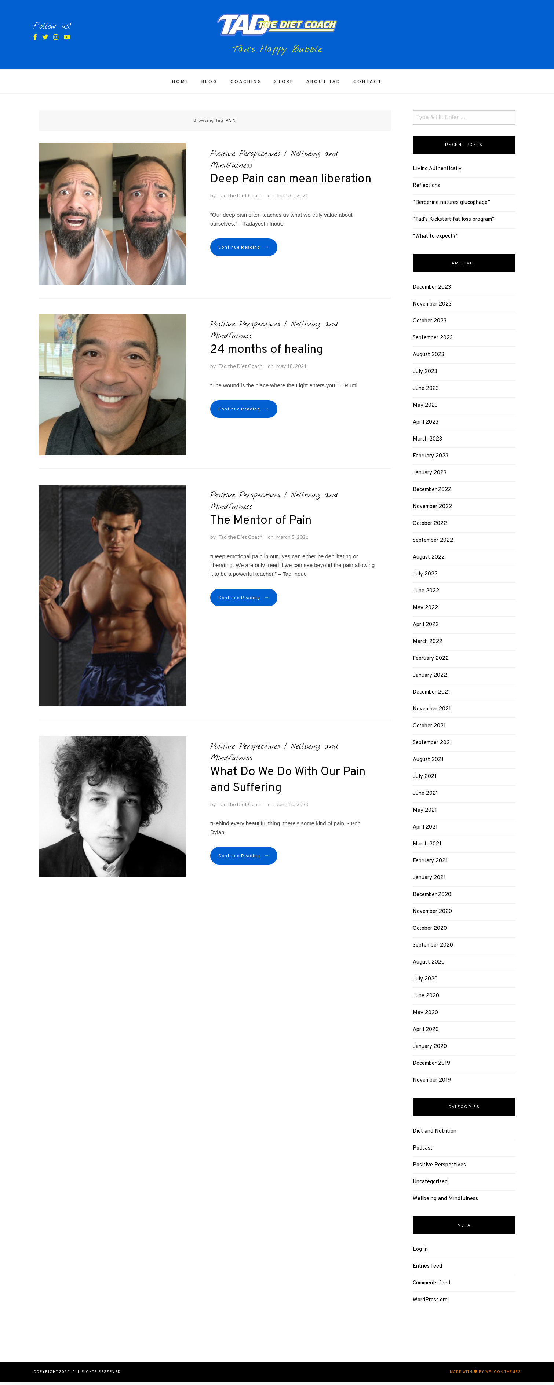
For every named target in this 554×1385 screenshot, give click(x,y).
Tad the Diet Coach (240, 198)
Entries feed (427, 1269)
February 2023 (430, 459)
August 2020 (429, 965)
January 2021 (429, 881)
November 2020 (432, 914)
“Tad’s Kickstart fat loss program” (454, 222)
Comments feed (431, 1286)
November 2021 (432, 712)
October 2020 (430, 931)
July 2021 (425, 779)
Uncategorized (430, 1185)
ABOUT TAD (323, 84)
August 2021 (428, 763)
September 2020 (433, 948)
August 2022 (429, 560)
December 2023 (432, 290)
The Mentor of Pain (260, 524)
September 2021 (432, 746)
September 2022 (433, 543)
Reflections (426, 189)
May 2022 (425, 611)
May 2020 (425, 1016)
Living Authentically (437, 172)
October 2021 (429, 729)
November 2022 (432, 510)
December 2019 (431, 1066)
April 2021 (425, 830)
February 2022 (431, 661)
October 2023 (430, 324)
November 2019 (432, 1083)
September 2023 (433, 341)
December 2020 (432, 898)
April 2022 (426, 628)
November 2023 (432, 307)
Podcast (423, 1151)
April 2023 (425, 425)
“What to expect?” (435, 239)
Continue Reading (243, 250)
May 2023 (425, 408)
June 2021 (425, 796)
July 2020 (425, 982)
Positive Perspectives (245, 157)
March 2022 (427, 645)
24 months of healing (266, 353)
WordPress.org (430, 1303)
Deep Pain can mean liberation (290, 182)
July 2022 (425, 577)
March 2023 (427, 442)
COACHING (246, 84)
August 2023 (428, 358)
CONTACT (367, 84)
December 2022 (432, 493)
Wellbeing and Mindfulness (445, 1202)
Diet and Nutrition (434, 1134)
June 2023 (426, 391)
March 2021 (427, 847)
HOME (180, 84)
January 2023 (430, 476)
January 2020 (430, 1049)
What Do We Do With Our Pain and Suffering (287, 783)
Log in (420, 1252)
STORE (284, 84)
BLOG (209, 84)
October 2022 (430, 526)
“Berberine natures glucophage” (451, 205)
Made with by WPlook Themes (485, 1375)
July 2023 (425, 375)
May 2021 (425, 813)
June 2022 (426, 594)
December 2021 (431, 695)
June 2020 (426, 999)
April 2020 (426, 1033)
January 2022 (430, 678)
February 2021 (430, 864)
